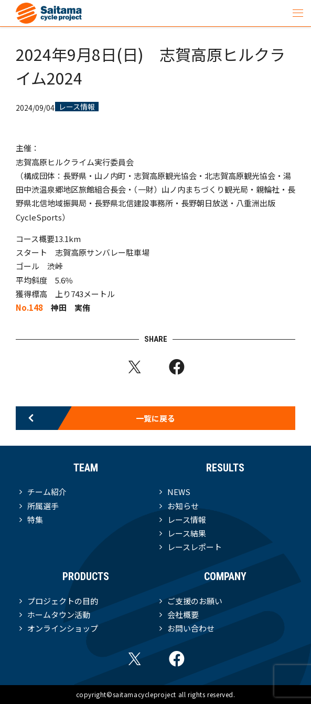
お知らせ (183, 505)
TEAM (85, 467)
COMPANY (225, 576)
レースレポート (194, 546)
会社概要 (183, 614)
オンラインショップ (62, 628)
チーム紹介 (47, 491)
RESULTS (225, 467)
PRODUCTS (85, 576)
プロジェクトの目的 (62, 600)
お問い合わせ (191, 628)
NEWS (178, 491)
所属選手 (43, 505)
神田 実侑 (70, 307)
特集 (35, 519)
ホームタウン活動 (58, 614)
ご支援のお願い (194, 600)
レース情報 (77, 106)
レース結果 (186, 533)
